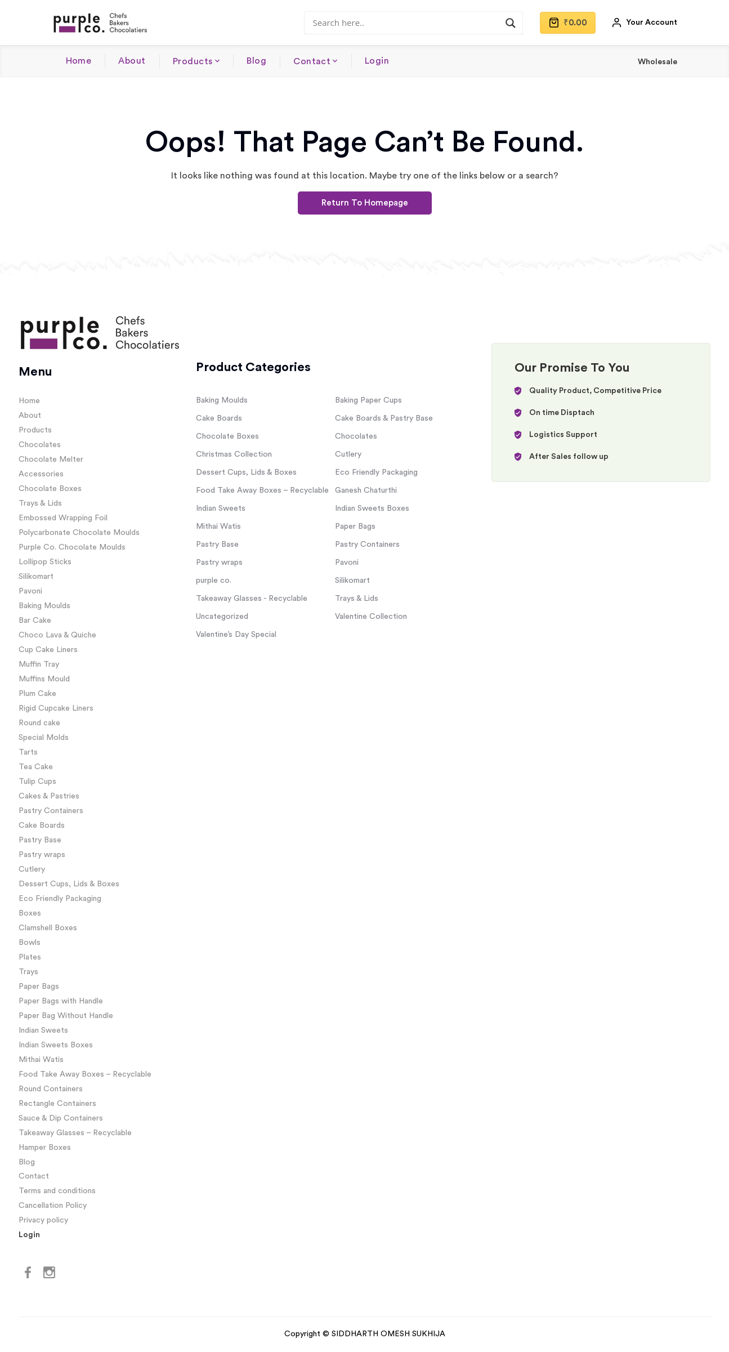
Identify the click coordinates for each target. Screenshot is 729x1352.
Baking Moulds (44, 606)
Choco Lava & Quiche (57, 635)
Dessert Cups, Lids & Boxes (69, 884)
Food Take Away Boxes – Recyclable (85, 1074)
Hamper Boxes (45, 1148)
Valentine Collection (371, 617)
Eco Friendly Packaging (60, 899)
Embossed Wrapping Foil (63, 518)
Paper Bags (39, 986)
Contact (311, 61)
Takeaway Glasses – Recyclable (75, 1133)
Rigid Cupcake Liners (56, 708)
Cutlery (32, 869)
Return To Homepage (364, 203)
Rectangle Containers (57, 1104)
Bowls (30, 943)
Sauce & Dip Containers (61, 1118)
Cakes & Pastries (49, 796)
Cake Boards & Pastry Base (384, 418)
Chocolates (40, 445)
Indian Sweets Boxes (56, 1045)
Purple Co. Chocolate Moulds (72, 547)
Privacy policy (43, 1220)
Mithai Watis (41, 1060)
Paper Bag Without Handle (66, 1016)
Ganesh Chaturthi (366, 490)
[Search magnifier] (510, 23)
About (131, 60)
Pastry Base (40, 840)
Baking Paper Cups (368, 400)
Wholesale (657, 62)
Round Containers (51, 1089)
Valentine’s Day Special (236, 635)
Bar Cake (35, 620)
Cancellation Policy (53, 1206)
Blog (256, 60)
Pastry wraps (42, 855)
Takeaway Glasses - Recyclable (251, 599)
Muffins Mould (44, 679)
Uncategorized (222, 617)
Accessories (41, 474)
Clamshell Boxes (48, 928)
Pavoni (30, 591)
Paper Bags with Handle (61, 1001)
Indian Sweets (43, 1030)
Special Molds (44, 738)
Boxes (30, 913)
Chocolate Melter (51, 459)
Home (79, 60)
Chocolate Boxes (50, 489)
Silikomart (36, 577)
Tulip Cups (37, 782)
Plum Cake (37, 694)
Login (377, 60)
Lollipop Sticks (45, 562)
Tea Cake (36, 767)
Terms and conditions (57, 1191)
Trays (28, 972)
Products (193, 61)
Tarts (28, 752)
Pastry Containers (51, 811)
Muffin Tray (39, 664)
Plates (30, 957)
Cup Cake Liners (48, 650)
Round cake (39, 723)
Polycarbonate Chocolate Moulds (79, 533)
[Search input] (408, 22)
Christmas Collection (234, 454)
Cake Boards (42, 825)
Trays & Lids (40, 503)
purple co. (213, 580)
